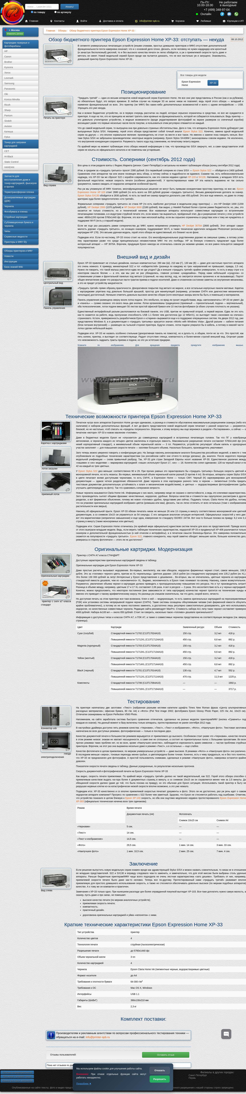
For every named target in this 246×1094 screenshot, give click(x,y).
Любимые (203, 21)
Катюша (8, 131)
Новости (8, 256)
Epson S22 (136, 536)
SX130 (202, 177)
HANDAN (9, 167)
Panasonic (9, 88)
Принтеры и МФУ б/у (15, 242)
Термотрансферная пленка (19, 192)
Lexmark (8, 78)
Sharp (7, 110)
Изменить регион (15, 34)
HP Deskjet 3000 (133, 207)
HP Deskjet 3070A (192, 225)
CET (6, 151)
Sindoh (8, 121)
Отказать (159, 1070)
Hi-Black (8, 156)
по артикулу (62, 12)
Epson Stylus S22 (192, 131)
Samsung (9, 83)
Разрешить (159, 1079)
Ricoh (7, 104)
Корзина (177, 21)
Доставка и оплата (111, 21)
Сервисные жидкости (15, 236)
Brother (8, 62)
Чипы (7, 231)
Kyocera (8, 67)
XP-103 (192, 177)
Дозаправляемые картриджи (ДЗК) (19, 199)
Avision (8, 126)
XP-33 (213, 83)
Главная (31, 21)
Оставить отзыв (165, 1054)
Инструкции (10, 261)
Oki (6, 94)
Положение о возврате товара (17, 1076)
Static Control (11, 162)
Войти (81, 21)
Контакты (57, 21)
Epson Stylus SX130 (88, 195)
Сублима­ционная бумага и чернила (18, 224)
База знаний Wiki (13, 267)
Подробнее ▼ (83, 1083)
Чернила (9, 206)
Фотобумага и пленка (15, 211)
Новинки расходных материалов (17, 1081)
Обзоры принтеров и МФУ (18, 250)
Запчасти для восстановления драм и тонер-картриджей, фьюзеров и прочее (20, 181)
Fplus (7, 137)
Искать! (70, 6)
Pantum (8, 115)
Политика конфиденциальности (17, 1072)
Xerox (7, 72)
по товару (38, 12)
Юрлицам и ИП (233, 21)
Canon (7, 56)
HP (6, 51)
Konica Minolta (12, 99)
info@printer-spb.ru (147, 21)
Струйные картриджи (15, 217)
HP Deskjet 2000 (96, 207)
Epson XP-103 (132, 798)
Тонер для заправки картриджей (15, 144)
